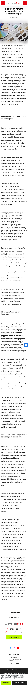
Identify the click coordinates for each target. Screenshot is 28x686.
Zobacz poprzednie (15, 612)
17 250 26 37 (15, 629)
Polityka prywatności (7, 673)
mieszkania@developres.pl (15, 632)
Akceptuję (6, 682)
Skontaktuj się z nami (14, 637)
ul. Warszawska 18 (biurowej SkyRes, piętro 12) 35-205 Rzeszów (14, 659)
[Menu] (3, 3)
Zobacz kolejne (13, 617)
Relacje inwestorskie (18, 673)
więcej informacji (19, 682)
